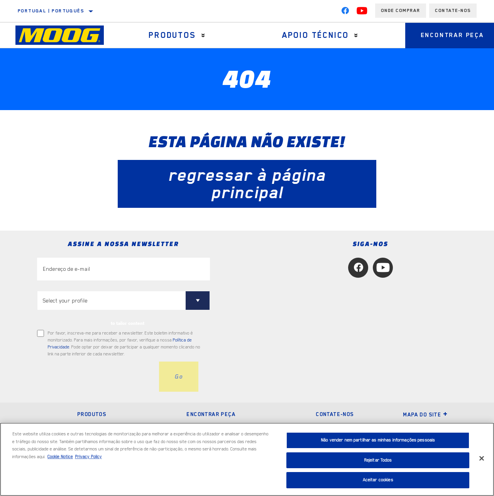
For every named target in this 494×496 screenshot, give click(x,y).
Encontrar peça (210, 414)
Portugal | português (51, 11)
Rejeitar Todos (378, 460)
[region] (247, 459)
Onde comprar (400, 10)
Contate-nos (335, 414)
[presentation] (95, 377)
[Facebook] (345, 12)
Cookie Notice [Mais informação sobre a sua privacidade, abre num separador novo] (60, 456)
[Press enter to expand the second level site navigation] (203, 35)
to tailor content (127, 323)
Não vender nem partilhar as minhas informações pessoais (378, 440)
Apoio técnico (315, 35)
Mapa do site (425, 414)
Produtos (172, 35)
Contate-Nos (453, 10)
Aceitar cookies (378, 479)
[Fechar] (481, 458)
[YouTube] (362, 12)
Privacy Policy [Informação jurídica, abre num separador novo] (88, 456)
